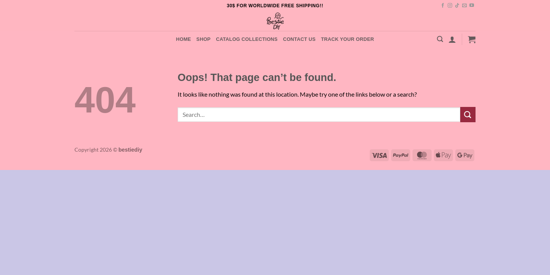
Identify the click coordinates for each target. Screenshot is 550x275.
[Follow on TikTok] (457, 5)
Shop (203, 39)
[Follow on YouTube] (471, 5)
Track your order (347, 39)
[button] (440, 39)
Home (183, 39)
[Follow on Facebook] (442, 5)
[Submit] (468, 114)
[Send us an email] (464, 5)
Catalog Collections (247, 39)
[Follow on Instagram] (450, 5)
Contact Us (299, 39)
